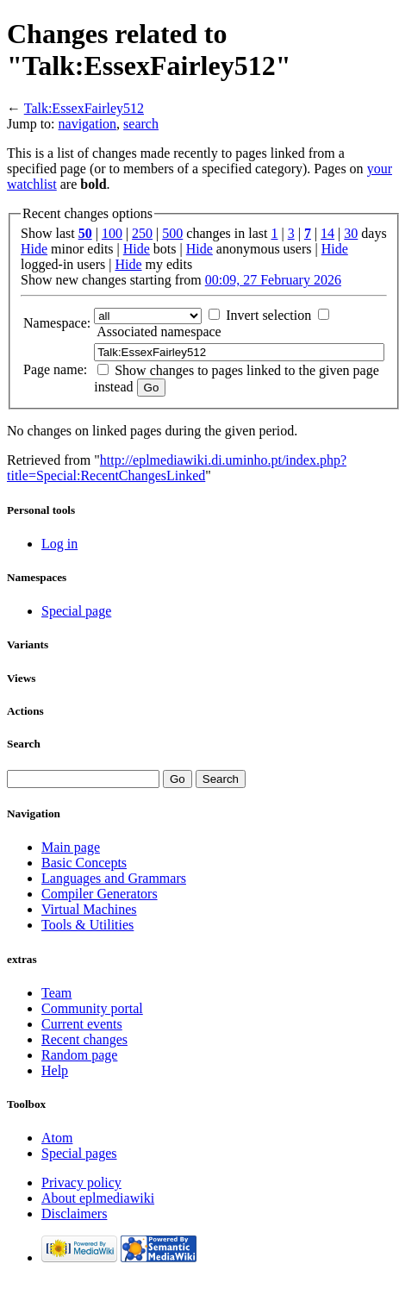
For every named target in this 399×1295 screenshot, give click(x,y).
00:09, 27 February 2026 (273, 279)
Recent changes (84, 1039)
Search (24, 743)
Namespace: (56, 323)
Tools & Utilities (87, 924)
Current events (81, 1024)
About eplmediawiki (97, 1198)
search (141, 123)
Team (56, 992)
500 (172, 233)
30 (351, 233)
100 (112, 233)
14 (327, 233)
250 (142, 233)
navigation (88, 123)
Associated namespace (159, 331)
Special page (76, 611)
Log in (59, 543)
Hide (34, 248)
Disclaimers (74, 1213)
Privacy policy (81, 1182)
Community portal (92, 1008)
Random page (79, 1055)
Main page (70, 847)
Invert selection (268, 315)
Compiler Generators (99, 893)
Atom (56, 1137)
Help (54, 1070)
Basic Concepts (84, 862)
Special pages (79, 1153)
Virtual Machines (89, 909)
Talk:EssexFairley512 (84, 108)
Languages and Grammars (113, 878)
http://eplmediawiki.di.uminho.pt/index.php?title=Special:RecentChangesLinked (176, 468)
